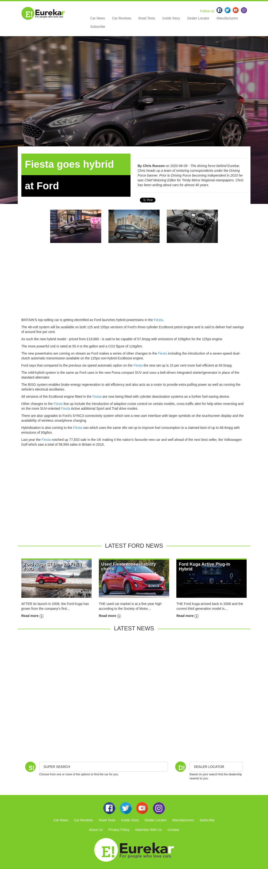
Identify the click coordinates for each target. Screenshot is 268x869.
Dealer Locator (198, 18)
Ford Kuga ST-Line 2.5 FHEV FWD (53, 566)
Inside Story (171, 18)
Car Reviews (121, 18)
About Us (96, 830)
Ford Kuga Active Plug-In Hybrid (204, 566)
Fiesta (158, 320)
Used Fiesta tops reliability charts (128, 566)
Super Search (57, 767)
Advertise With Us (148, 830)
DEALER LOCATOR (209, 767)
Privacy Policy (118, 830)
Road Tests (146, 18)
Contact (173, 830)
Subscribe (97, 27)
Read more (32, 616)
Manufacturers (227, 18)
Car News (97, 18)
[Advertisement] (134, 283)
